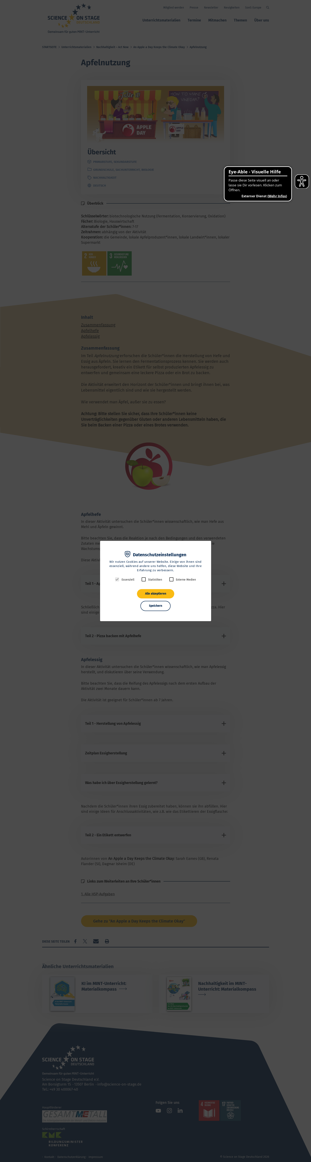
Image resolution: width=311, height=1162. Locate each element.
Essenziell (128, 579)
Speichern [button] (155, 606)
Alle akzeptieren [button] (155, 593)
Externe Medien (186, 579)
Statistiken (155, 579)
